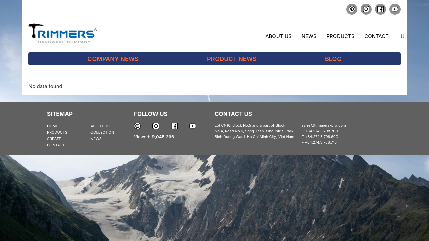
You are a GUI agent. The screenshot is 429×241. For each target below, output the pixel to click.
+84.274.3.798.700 (321, 131)
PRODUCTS (57, 132)
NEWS (96, 138)
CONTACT (56, 145)
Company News (113, 58)
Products (340, 36)
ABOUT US (100, 126)
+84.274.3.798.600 (321, 136)
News (309, 36)
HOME (52, 126)
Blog (333, 58)
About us (278, 36)
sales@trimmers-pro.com (324, 125)
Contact (376, 36)
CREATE (54, 138)
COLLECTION (102, 132)
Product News (232, 58)
